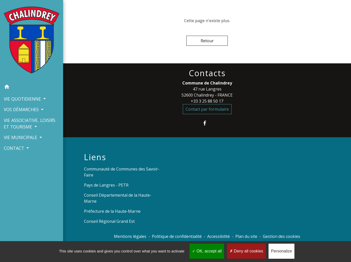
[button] (31, 87)
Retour (207, 40)
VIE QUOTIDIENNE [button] (23, 99)
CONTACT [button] (14, 148)
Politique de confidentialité (177, 236)
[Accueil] (31, 41)
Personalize (281, 251)
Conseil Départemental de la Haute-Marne (117, 198)
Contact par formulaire (207, 109)
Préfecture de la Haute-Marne (112, 211)
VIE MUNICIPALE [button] (21, 137)
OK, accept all (207, 251)
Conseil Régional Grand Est (109, 221)
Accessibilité (218, 236)
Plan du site (246, 236)
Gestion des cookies (281, 236)
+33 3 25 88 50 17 (207, 101)
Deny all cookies (246, 251)
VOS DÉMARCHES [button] (22, 109)
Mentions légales (130, 236)
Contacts (207, 73)
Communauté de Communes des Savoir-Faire (121, 172)
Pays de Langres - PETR (106, 185)
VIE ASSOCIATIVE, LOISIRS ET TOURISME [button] (29, 123)
